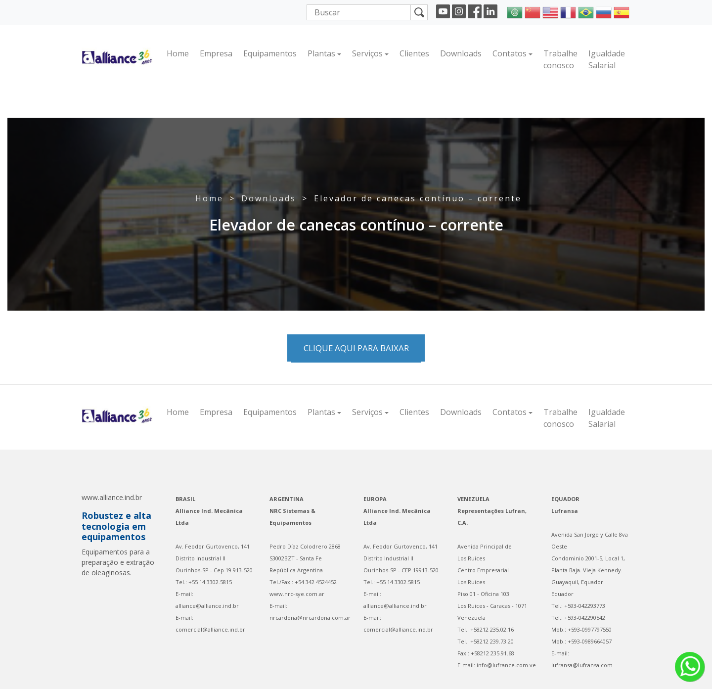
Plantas (321, 53)
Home (178, 53)
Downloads (461, 53)
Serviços (367, 53)
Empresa (216, 53)
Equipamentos (270, 53)
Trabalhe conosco (560, 59)
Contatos (509, 53)
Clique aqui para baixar (356, 348)
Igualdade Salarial (606, 59)
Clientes (414, 53)
